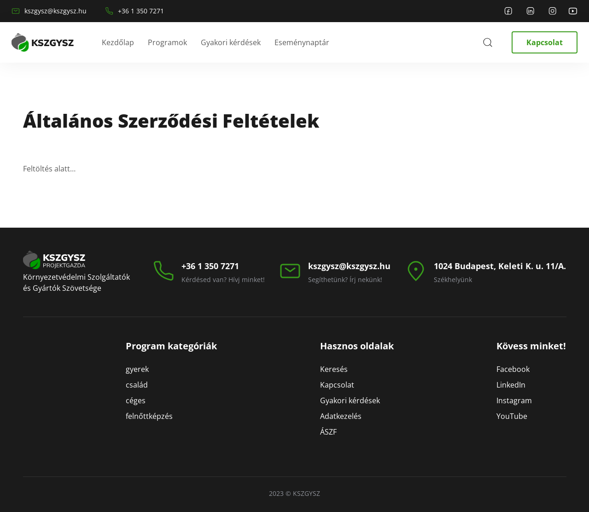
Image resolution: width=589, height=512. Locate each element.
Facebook (513, 369)
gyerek (137, 369)
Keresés (334, 369)
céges (136, 400)
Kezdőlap (118, 42)
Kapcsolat (544, 42)
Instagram (514, 400)
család (137, 385)
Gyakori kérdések (231, 42)
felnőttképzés (149, 416)
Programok (167, 42)
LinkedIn (510, 385)
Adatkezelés (341, 416)
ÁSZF (328, 432)
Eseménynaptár (301, 42)
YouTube (511, 416)
